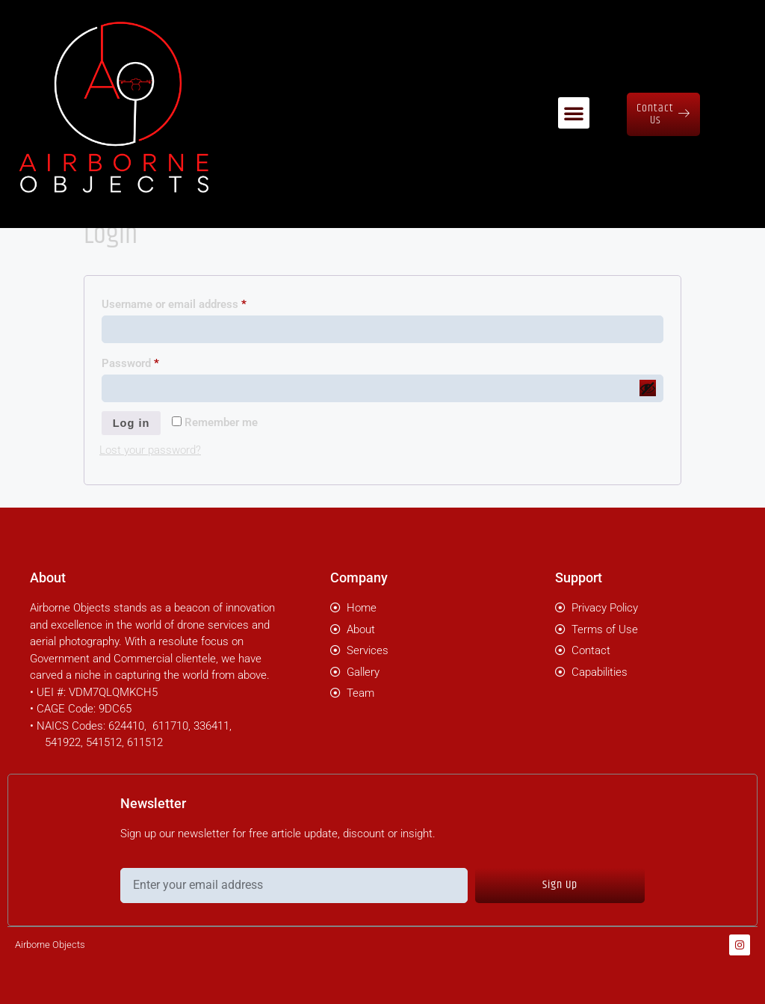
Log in (132, 423)
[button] (573, 104)
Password (152, 361)
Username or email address (196, 302)
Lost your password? (150, 451)
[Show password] (647, 388)
